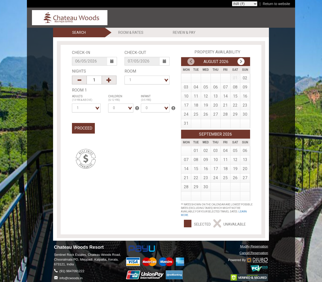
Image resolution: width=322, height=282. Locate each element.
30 (245, 114)
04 (196, 87)
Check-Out (135, 52)
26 (206, 114)
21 (225, 105)
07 (225, 87)
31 (186, 123)
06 (215, 87)
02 (245, 78)
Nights (79, 71)
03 (186, 87)
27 (215, 114)
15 (235, 96)
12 (206, 96)
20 (215, 105)
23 (245, 105)
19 (206, 105)
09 (245, 87)
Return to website (276, 4)
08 (235, 87)
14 (225, 96)
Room (130, 71)
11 (196, 96)
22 (235, 105)
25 (196, 114)
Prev (241, 61)
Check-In (81, 52)
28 (225, 114)
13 (215, 96)
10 (186, 96)
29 (235, 114)
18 (196, 105)
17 (186, 105)
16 (245, 96)
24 (186, 114)
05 (206, 87)
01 (196, 150)
